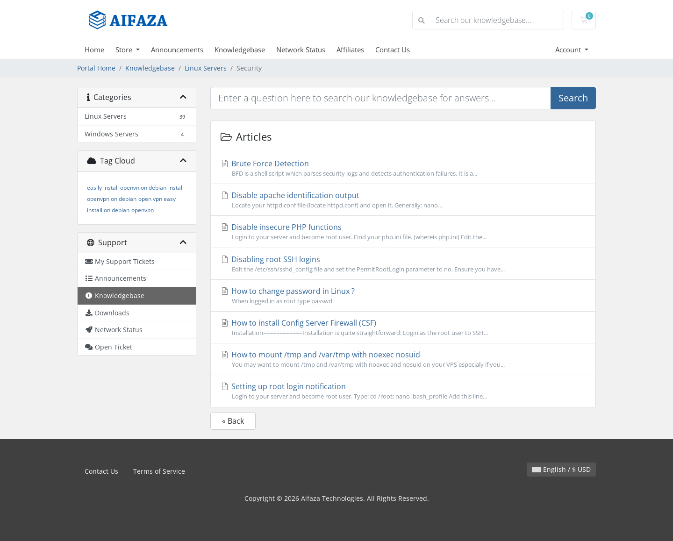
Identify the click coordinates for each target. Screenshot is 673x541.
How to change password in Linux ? (403, 296)
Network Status (300, 49)
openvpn (142, 210)
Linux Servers (206, 68)
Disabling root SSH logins (403, 264)
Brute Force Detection (403, 168)
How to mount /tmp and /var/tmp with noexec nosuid (403, 359)
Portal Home (96, 68)
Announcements (177, 49)
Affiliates (350, 49)
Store (124, 49)
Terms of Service (159, 471)
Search (573, 98)
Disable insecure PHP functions (403, 232)
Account (569, 49)
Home (94, 49)
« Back (233, 421)
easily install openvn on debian (126, 188)
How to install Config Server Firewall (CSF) (403, 327)
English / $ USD (561, 469)
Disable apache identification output (403, 200)
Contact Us (392, 49)
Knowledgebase (240, 49)
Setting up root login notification (403, 391)
